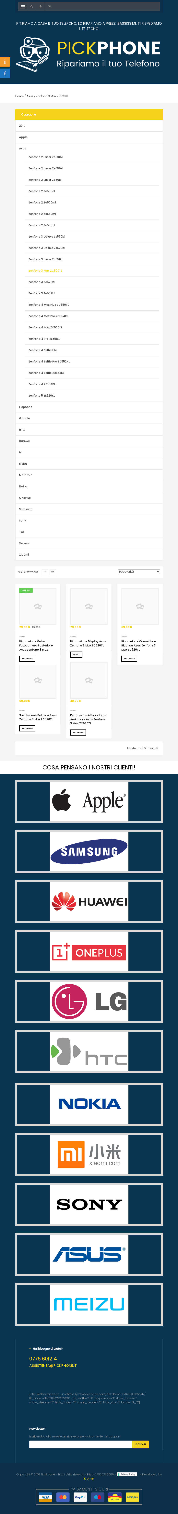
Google (24, 418)
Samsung (25, 509)
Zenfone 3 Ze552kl (42, 293)
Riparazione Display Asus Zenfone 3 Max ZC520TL (88, 643)
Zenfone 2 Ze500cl (42, 191)
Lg (20, 452)
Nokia (23, 486)
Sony (22, 520)
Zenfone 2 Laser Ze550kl (46, 168)
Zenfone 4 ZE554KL (42, 384)
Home (19, 96)
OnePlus (25, 498)
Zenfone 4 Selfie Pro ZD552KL (49, 361)
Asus (30, 96)
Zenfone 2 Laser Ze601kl (45, 180)
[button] (31, 6)
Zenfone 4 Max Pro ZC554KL (48, 316)
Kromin (89, 1479)
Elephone (25, 407)
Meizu (23, 464)
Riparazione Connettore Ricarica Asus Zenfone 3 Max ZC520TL (138, 645)
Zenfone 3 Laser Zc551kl (45, 259)
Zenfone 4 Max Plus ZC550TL (49, 305)
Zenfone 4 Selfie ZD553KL (46, 373)
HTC (22, 430)
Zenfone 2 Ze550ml (42, 214)
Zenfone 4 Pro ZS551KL (44, 339)
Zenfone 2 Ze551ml (42, 225)
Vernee (24, 543)
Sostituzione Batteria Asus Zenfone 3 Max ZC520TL (38, 717)
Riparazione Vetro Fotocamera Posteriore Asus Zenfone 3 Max (36, 645)
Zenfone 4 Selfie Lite (43, 350)
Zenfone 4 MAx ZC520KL (45, 327)
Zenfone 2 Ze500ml (42, 202)
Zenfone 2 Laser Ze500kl (46, 157)
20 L (22, 126)
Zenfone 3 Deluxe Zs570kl (47, 248)
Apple (23, 137)
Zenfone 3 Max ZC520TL (45, 271)
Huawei (24, 441)
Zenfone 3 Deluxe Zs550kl (47, 237)
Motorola (25, 475)
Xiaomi (24, 555)
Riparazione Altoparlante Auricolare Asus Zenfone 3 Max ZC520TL (88, 719)
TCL (21, 532)
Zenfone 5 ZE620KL (42, 396)
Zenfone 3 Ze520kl (42, 282)
